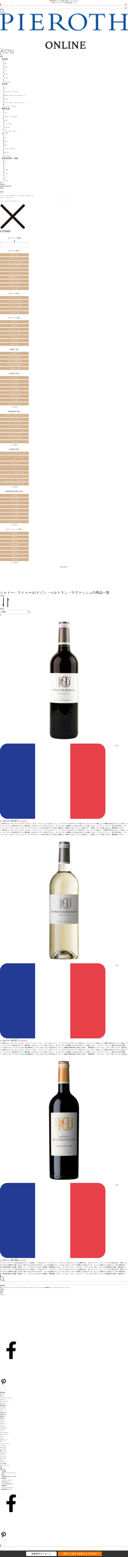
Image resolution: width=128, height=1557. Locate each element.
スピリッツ (14, 285)
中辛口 (14, 325)
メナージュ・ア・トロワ (14, 484)
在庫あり (117, 745)
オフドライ (14, 329)
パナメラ (14, 463)
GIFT (1, 182)
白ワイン (14, 258)
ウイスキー (14, 281)
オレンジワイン (14, 270)
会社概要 (4, 1471)
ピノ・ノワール (14, 423)
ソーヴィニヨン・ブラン (14, 430)
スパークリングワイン (14, 262)
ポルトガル (3, 1447)
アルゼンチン (14, 392)
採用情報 (4, 1485)
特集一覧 (2, 1469)
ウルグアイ (14, 396)
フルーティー (14, 333)
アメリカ (14, 389)
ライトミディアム (14, 301)
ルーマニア (3, 1449)
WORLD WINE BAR (5, 186)
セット (14, 288)
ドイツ (14, 381)
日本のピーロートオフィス (9, 1472)
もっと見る (14, 407)
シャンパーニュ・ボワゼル (14, 480)
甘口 (14, 340)
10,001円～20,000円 (14, 364)
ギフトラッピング (5, 1465)
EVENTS (2, 184)
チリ (14, 495)
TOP (1, 55)
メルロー (14, 419)
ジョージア (3, 1456)
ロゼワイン (14, 266)
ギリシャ (2, 1460)
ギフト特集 (3, 1463)
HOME (2, 188)
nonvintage (14, 544)
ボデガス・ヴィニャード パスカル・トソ (14, 458)
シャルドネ (14, 427)
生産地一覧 (3, 1412)
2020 (14, 556)
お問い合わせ (5, 1482)
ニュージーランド (14, 521)
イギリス (2, 1454)
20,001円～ (14, 368)
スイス (14, 518)
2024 (14, 533)
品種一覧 (2, 1416)
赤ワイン (14, 255)
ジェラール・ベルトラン (14, 472)
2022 (14, 548)
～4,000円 (14, 353)
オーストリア (3, 1434)
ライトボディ (14, 297)
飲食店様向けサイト (7, 1489)
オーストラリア (14, 404)
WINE (1, 56)
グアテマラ (3, 1458)
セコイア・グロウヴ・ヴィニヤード (14, 476)
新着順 (3, 612)
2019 (14, 559)
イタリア (14, 385)
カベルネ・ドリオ (14, 434)
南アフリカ (3, 1451)
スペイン (14, 514)
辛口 (14, 322)
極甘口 (14, 344)
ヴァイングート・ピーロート (14, 453)
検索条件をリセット (41, 1553)
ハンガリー (3, 1445)
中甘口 (14, 337)
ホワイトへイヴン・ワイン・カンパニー (14, 468)
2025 (14, 541)
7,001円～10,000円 (14, 361)
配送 (3, 1474)
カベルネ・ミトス (14, 438)
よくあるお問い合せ (7, 1483)
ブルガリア (3, 1452)
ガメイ (14, 442)
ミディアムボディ (14, 305)
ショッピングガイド (7, 1480)
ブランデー (14, 273)
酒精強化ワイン (14, 277)
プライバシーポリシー (8, 1487)
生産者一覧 (3, 1414)
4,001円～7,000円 (14, 357)
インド (14, 400)
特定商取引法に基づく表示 (9, 1476)
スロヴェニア (3, 1440)
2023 (14, 537)
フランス (14, 377)
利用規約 (4, 1478)
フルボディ (14, 312)
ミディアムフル (14, 309)
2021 (14, 552)
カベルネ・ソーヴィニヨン (14, 415)
